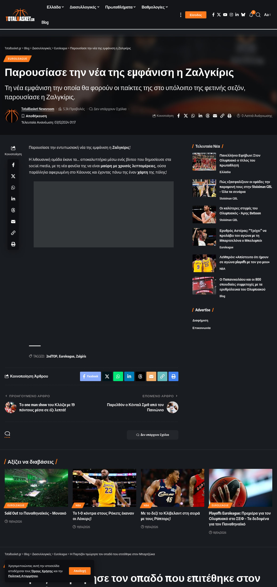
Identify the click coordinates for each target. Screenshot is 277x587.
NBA (222, 269)
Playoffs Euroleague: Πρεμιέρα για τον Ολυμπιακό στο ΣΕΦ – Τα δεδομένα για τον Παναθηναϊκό (240, 518)
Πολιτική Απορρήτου (23, 576)
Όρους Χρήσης (42, 571)
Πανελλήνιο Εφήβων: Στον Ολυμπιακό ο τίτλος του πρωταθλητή (240, 160)
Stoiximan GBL (228, 198)
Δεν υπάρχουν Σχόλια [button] (152, 435)
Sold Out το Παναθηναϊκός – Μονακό (35, 513)
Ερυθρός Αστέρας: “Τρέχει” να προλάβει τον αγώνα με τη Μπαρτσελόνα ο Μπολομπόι (243, 235)
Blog (222, 296)
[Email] (215, 116)
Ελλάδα (225, 172)
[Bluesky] (243, 15)
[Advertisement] (104, 214)
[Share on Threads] (207, 116)
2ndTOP (51, 356)
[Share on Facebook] (178, 116)
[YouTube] (225, 15)
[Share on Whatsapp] (193, 116)
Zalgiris (81, 356)
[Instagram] (231, 15)
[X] (219, 15)
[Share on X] (185, 116)
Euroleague (17, 58)
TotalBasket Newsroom (37, 109)
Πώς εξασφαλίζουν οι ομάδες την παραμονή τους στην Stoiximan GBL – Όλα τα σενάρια (246, 187)
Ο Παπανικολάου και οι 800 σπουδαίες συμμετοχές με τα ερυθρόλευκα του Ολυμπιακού (242, 284)
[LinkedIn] (237, 15)
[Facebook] (213, 15)
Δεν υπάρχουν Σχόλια (110, 109)
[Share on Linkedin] (200, 116)
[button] (80, 571)
